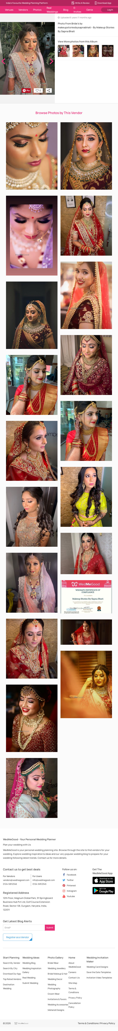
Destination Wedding (8, 986)
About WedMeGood (74, 964)
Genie (89, 9)
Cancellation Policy (74, 1005)
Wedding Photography (54, 986)
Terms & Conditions (73, 990)
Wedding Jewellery (57, 968)
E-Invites (77, 9)
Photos (37, 9)
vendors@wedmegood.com (16, 880)
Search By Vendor (11, 962)
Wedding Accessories (58, 1004)
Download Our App (12, 973)
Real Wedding (28, 977)
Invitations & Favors (57, 999)
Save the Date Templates (99, 972)
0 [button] (38, 90)
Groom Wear (54, 993)
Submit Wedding (30, 983)
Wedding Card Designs (97, 966)
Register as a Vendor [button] (17, 937)
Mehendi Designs (56, 1010)
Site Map (72, 983)
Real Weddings (52, 9)
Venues (9, 9)
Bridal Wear (53, 962)
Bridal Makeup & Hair (57, 973)
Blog (65, 9)
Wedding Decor (55, 979)
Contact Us (74, 977)
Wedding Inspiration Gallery (31, 970)
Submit (49, 927)
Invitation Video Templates (99, 977)
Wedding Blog (28, 962)
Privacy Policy (75, 997)
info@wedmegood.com (44, 880)
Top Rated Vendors (12, 979)
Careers (72, 972)
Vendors (23, 9)
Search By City (10, 968)
